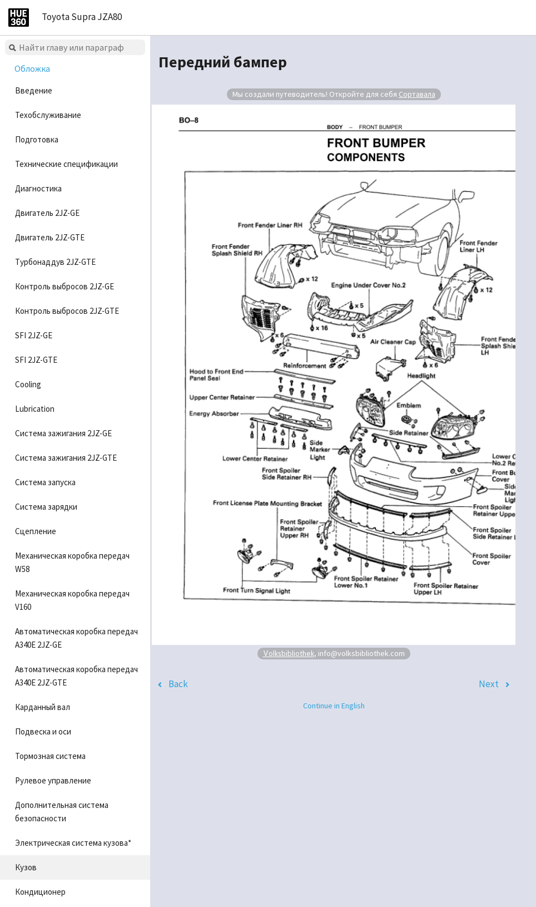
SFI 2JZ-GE (33, 335)
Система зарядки (46, 506)
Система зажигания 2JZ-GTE (66, 457)
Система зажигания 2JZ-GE (63, 433)
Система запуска (45, 482)
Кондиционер (40, 891)
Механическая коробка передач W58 (72, 562)
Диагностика (38, 188)
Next (489, 684)
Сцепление (35, 531)
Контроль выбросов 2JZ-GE (64, 286)
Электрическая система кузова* (73, 842)
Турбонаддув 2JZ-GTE (55, 262)
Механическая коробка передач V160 (72, 600)
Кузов (26, 867)
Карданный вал (42, 707)
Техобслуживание (48, 115)
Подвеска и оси (43, 731)
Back (178, 684)
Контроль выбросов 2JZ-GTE (67, 310)
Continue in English (334, 706)
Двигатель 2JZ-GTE (50, 237)
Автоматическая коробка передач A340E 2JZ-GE (76, 638)
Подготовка (36, 139)
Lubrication (34, 408)
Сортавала (417, 94)
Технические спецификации (66, 164)
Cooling (28, 384)
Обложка (32, 68)
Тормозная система (50, 756)
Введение (33, 90)
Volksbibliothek (288, 653)
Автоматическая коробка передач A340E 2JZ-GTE (76, 676)
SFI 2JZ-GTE (36, 359)
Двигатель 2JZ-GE (47, 213)
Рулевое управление (53, 780)
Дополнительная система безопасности (61, 812)
